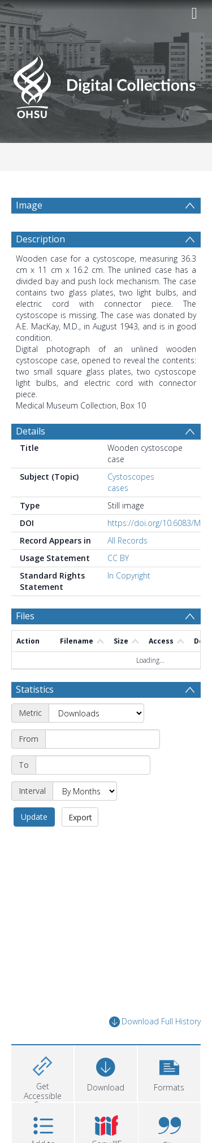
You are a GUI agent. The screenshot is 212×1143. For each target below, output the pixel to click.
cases (117, 488)
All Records (127, 540)
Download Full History (155, 1022)
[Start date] (102, 739)
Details (30, 431)
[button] (169, 1072)
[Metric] (96, 713)
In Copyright (128, 575)
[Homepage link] (106, 83)
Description (40, 239)
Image (29, 205)
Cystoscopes (130, 476)
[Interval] (85, 791)
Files (25, 616)
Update (34, 816)
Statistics (35, 689)
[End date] (93, 765)
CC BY (118, 558)
